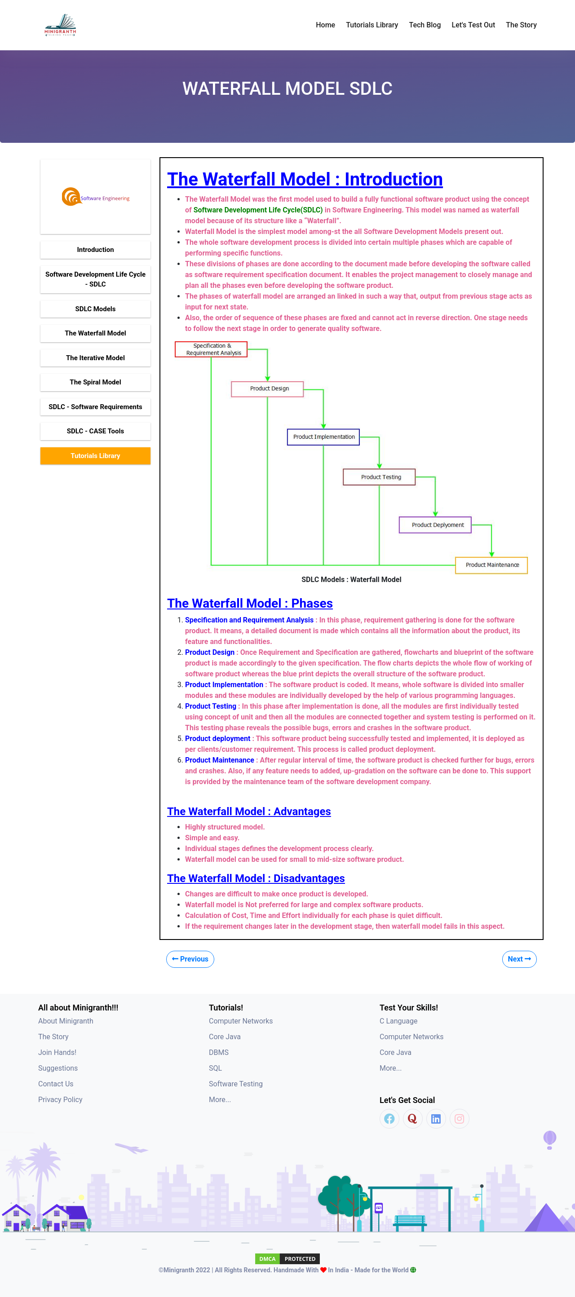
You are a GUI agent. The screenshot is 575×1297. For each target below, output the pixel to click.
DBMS (219, 1052)
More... (220, 1099)
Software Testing (236, 1084)
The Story (521, 25)
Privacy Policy (60, 1099)
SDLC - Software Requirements (95, 407)
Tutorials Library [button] (372, 25)
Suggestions (58, 1068)
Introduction (95, 250)
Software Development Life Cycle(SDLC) (258, 210)
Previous (190, 959)
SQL (215, 1068)
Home (325, 25)
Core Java (225, 1036)
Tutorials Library (95, 456)
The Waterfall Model (95, 333)
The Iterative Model (95, 358)
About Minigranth (65, 1021)
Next (519, 959)
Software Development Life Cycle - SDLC (95, 279)
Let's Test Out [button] (473, 25)
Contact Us (56, 1084)
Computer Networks (241, 1021)
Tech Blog (425, 25)
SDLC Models (95, 309)
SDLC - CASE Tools (95, 431)
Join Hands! (57, 1052)
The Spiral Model (95, 382)
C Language (399, 1021)
